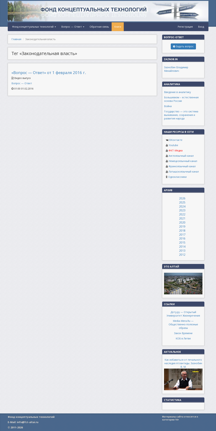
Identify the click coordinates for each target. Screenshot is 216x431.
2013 (182, 251)
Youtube (173, 145)
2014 (182, 246)
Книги (117, 26)
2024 (182, 206)
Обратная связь (99, 26)
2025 (182, 202)
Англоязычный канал (181, 155)
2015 (182, 242)
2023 (182, 210)
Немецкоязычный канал (183, 161)
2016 (182, 238)
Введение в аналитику (177, 92)
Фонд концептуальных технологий (34, 26)
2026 (182, 198)
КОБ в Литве (183, 338)
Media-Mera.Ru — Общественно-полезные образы (183, 324)
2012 (182, 255)
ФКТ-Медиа (176, 150)
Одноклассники (177, 176)
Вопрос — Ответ (72, 26)
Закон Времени (183, 333)
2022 (182, 214)
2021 (182, 218)
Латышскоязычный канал (184, 171)
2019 (182, 226)
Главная (16, 39)
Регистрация (185, 26)
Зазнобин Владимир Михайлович (176, 69)
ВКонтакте (175, 140)
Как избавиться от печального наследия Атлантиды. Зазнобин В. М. (183, 363)
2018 (182, 230)
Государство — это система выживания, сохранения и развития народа (181, 115)
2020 (182, 222)
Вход (201, 26)
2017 (182, 235)
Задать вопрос (183, 46)
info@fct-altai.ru (27, 422)
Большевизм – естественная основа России (181, 99)
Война (168, 106)
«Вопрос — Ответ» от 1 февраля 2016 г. (48, 72)
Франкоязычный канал (182, 166)
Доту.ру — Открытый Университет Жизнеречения (183, 313)
